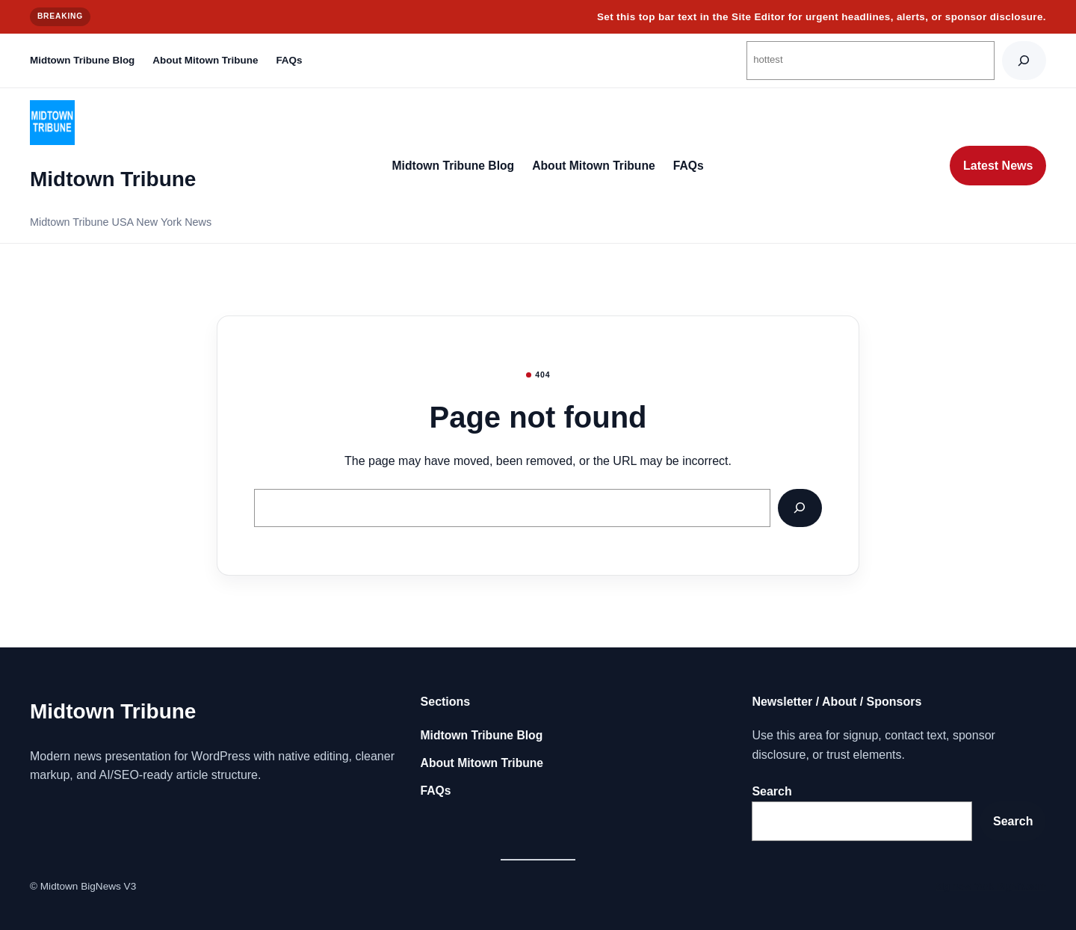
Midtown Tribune (113, 179)
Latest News (998, 165)
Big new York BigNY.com (990, 886)
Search (771, 791)
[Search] (1024, 60)
